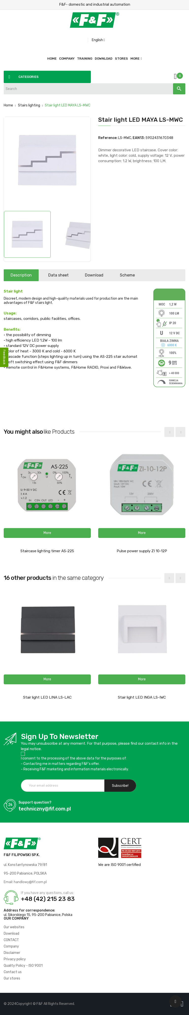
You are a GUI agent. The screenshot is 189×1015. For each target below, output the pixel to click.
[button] (47, 533)
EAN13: (139, 138)
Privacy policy (15, 959)
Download (96, 275)
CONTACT (11, 940)
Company (11, 946)
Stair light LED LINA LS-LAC (47, 697)
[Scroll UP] (175, 1001)
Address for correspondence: (29, 910)
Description (21, 275)
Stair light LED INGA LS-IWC (142, 697)
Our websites (14, 927)
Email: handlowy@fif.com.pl (25, 882)
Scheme (130, 275)
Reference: (107, 138)
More (135, 58)
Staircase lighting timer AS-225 (47, 551)
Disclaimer (12, 953)
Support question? (34, 802)
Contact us (13, 972)
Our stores (12, 978)
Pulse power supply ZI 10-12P (142, 551)
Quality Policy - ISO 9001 (23, 965)
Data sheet (59, 275)
